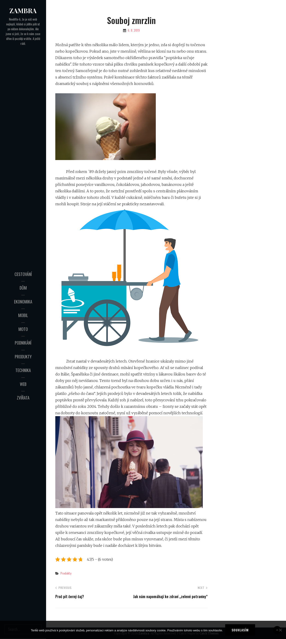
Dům (23, 288)
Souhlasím (240, 629)
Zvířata (23, 398)
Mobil (23, 315)
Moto (23, 329)
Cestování (23, 274)
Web (23, 384)
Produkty (23, 357)
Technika (23, 370)
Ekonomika (23, 302)
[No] (280, 630)
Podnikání (23, 343)
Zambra (23, 10)
